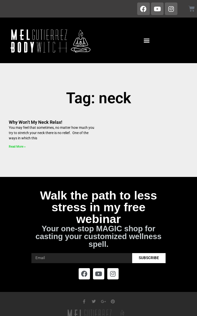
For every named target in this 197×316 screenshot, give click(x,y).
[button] (146, 40)
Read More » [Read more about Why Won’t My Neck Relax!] (17, 146)
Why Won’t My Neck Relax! (35, 122)
